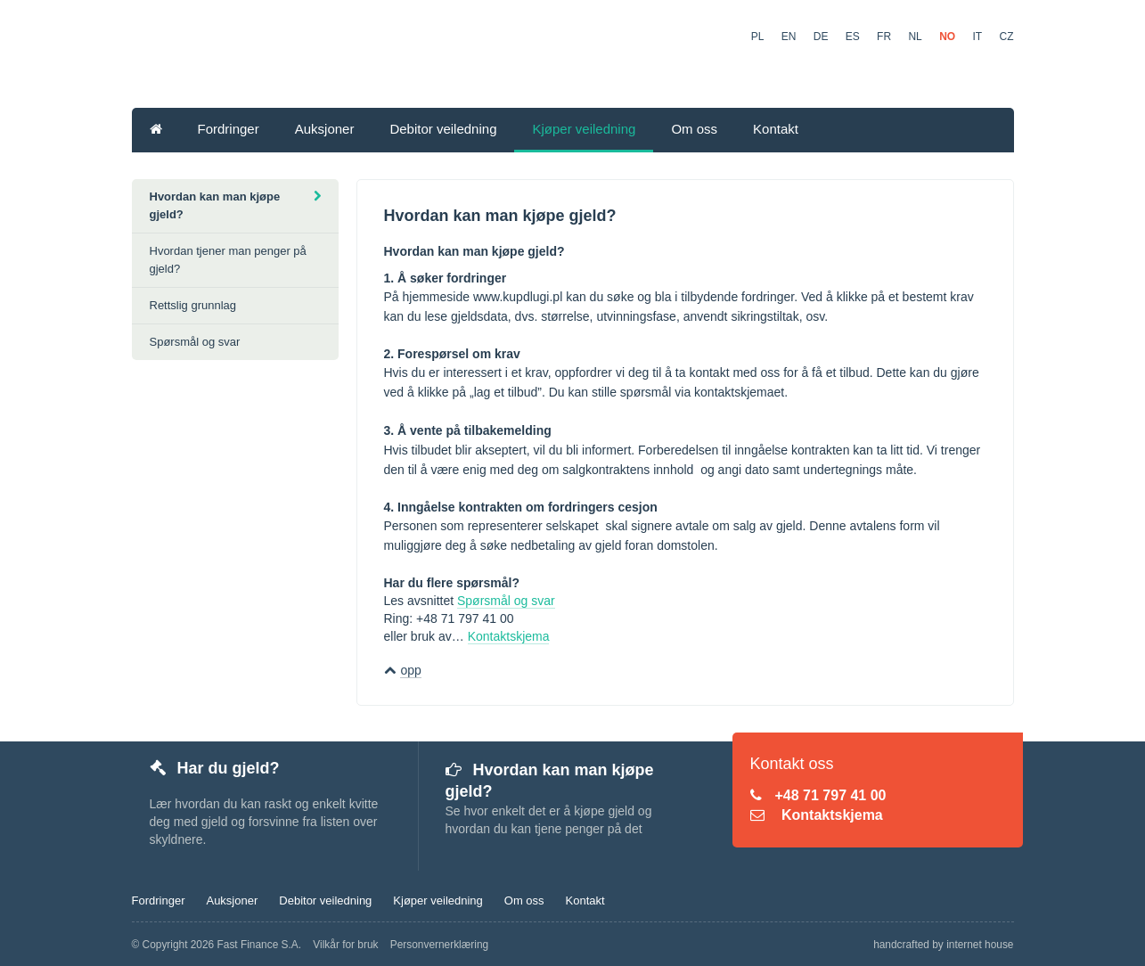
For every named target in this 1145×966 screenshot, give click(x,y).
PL (758, 36)
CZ (1007, 36)
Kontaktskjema (509, 636)
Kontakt (775, 128)
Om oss (694, 128)
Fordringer (228, 128)
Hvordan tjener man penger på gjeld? (228, 259)
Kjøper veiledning (583, 128)
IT (977, 36)
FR (884, 36)
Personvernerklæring (439, 944)
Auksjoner (325, 128)
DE (821, 36)
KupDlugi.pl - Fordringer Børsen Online (422, 56)
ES (853, 36)
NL (914, 36)
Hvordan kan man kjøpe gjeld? (235, 205)
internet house (979, 944)
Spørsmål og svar (506, 601)
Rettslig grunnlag (193, 305)
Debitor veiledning (442, 128)
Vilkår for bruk (345, 944)
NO (947, 36)
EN (789, 36)
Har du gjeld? (215, 768)
